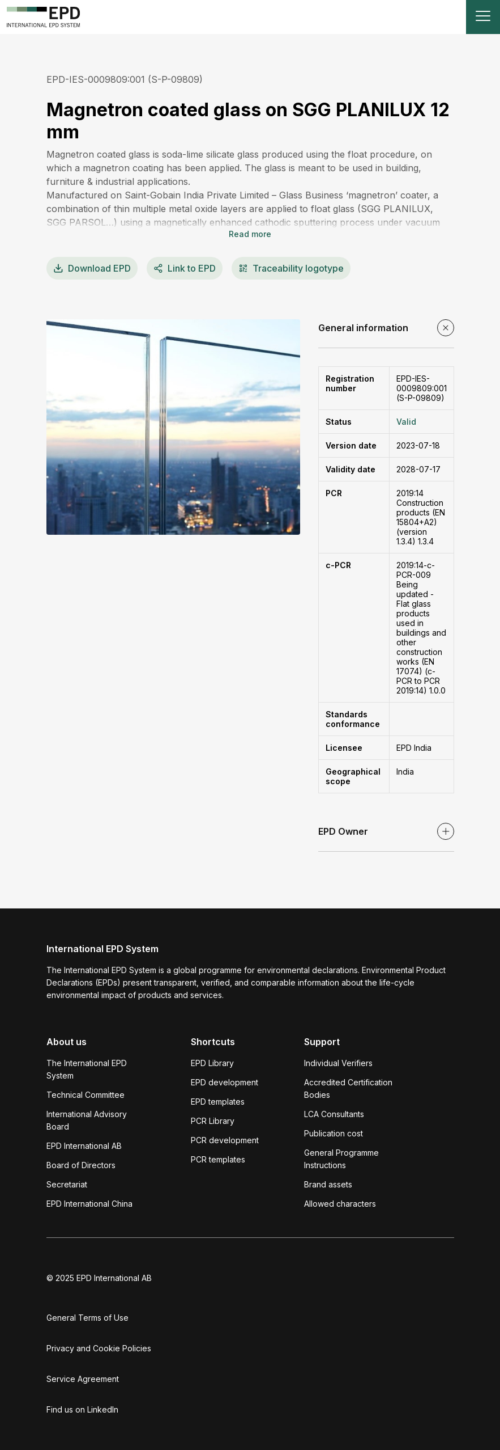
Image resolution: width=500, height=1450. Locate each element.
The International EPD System (86, 1069)
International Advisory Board (86, 1120)
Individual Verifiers (338, 1063)
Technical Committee (85, 1095)
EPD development (224, 1082)
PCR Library (212, 1121)
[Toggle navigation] (483, 17)
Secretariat (66, 1184)
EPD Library (212, 1063)
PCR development (225, 1140)
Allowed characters (340, 1203)
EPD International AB (84, 1146)
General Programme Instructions (341, 1159)
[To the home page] (43, 17)
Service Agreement (82, 1379)
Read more (250, 234)
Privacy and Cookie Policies (98, 1348)
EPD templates (218, 1101)
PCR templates (218, 1159)
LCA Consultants (334, 1114)
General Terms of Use (87, 1317)
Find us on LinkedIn (82, 1409)
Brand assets (328, 1184)
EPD (92, 268)
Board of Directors (81, 1165)
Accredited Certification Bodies (348, 1088)
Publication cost (333, 1133)
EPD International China (89, 1203)
